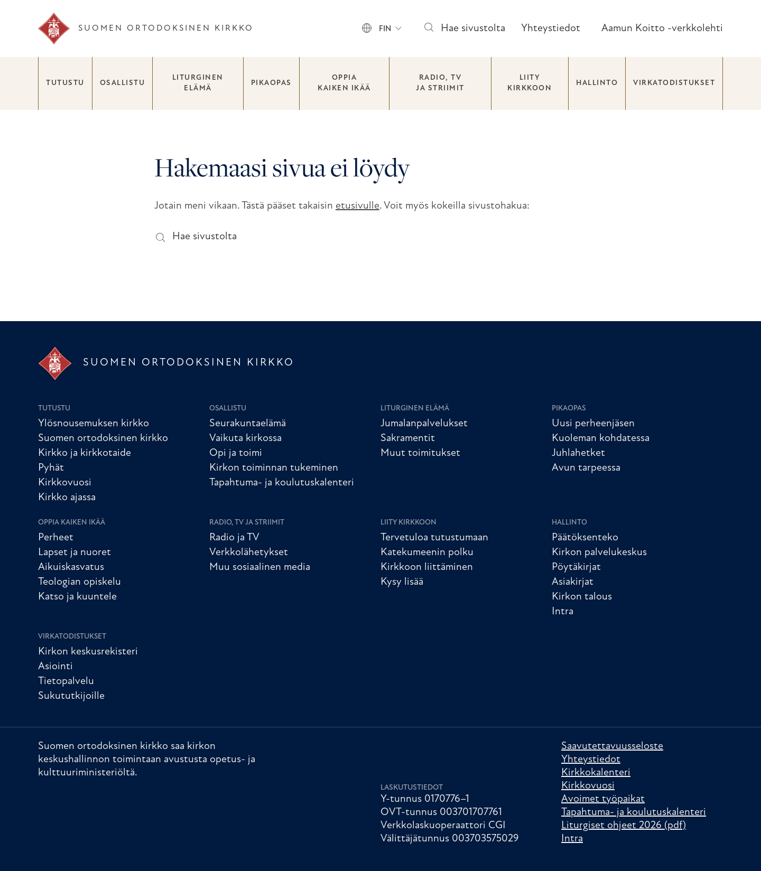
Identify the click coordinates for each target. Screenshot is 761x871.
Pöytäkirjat (576, 567)
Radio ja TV (234, 537)
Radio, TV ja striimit (440, 83)
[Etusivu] (146, 28)
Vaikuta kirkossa (245, 438)
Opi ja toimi (235, 453)
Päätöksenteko (585, 537)
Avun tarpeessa (586, 468)
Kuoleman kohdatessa (600, 438)
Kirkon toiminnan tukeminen (273, 468)
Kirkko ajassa (67, 497)
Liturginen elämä (198, 83)
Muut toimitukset (420, 453)
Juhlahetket (578, 453)
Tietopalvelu (66, 681)
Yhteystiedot (550, 28)
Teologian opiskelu (79, 582)
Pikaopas (271, 83)
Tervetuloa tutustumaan (434, 537)
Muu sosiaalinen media (259, 567)
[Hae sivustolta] (428, 28)
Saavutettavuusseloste (612, 746)
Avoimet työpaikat (603, 799)
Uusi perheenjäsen (593, 423)
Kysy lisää (401, 582)
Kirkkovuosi (64, 482)
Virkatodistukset (674, 83)
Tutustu (65, 83)
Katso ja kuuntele (77, 597)
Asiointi (55, 666)
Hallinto (597, 83)
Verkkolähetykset (248, 552)
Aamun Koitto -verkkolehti (662, 28)
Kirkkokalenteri (595, 772)
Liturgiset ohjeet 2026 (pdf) (623, 825)
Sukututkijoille (71, 696)
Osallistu (122, 83)
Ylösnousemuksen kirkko (93, 423)
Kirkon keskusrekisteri (88, 652)
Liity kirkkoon (529, 83)
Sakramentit (407, 438)
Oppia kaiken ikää (344, 83)
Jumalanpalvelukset (424, 423)
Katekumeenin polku (427, 552)
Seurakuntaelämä (247, 423)
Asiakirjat (572, 582)
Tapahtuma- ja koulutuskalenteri (281, 482)
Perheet (55, 537)
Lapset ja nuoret (74, 552)
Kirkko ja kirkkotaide (84, 453)
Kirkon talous (582, 597)
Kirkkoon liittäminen (426, 567)
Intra (562, 611)
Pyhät (51, 468)
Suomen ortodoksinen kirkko (103, 438)
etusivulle (357, 206)
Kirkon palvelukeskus (599, 552)
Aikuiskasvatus (71, 567)
